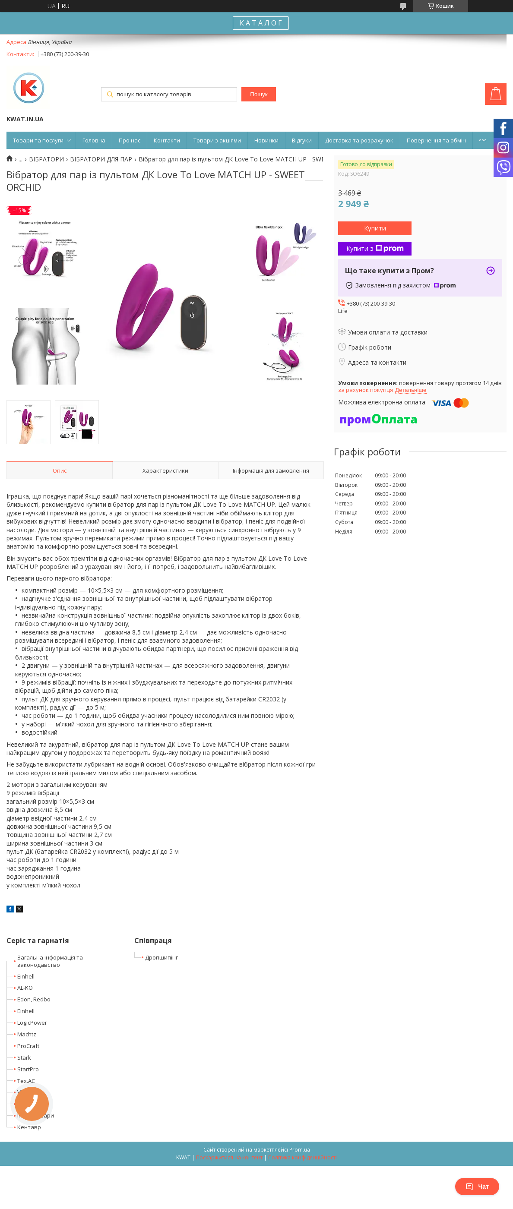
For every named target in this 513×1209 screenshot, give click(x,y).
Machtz (26, 1034)
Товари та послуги (38, 140)
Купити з (375, 248)
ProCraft (28, 1046)
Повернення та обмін (436, 140)
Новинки (266, 140)
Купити (375, 228)
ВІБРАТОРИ (46, 159)
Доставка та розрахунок (359, 140)
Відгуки (302, 140)
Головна (93, 140)
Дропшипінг (161, 957)
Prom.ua (299, 1149)
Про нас (129, 140)
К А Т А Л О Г (261, 23)
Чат (477, 1186)
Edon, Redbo (34, 999)
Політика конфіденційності (302, 1157)
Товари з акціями (217, 140)
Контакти (167, 140)
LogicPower (32, 1022)
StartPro (28, 1069)
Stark (24, 1057)
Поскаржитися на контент (229, 1157)
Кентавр (29, 1127)
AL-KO (25, 987)
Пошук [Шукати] (258, 94)
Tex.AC (26, 1081)
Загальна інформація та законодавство (50, 961)
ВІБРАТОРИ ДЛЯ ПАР (101, 159)
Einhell (26, 976)
